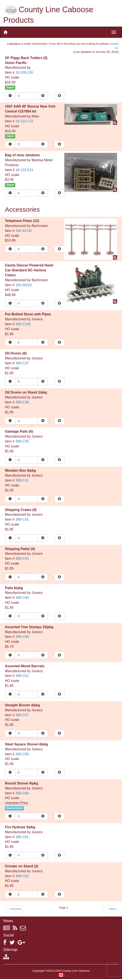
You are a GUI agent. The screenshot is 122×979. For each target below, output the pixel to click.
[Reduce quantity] (10, 95)
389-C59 (22, 754)
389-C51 (22, 676)
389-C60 (22, 793)
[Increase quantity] (43, 95)
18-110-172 (24, 121)
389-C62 (22, 876)
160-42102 (23, 231)
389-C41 (22, 480)
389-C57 (22, 715)
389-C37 (22, 363)
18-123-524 (24, 170)
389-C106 (23, 324)
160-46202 (23, 285)
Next (111, 909)
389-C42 (22, 519)
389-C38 (22, 402)
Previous (13, 909)
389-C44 (22, 597)
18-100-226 (24, 72)
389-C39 (22, 441)
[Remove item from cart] (59, 95)
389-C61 (22, 837)
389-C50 (22, 636)
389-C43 (22, 558)
